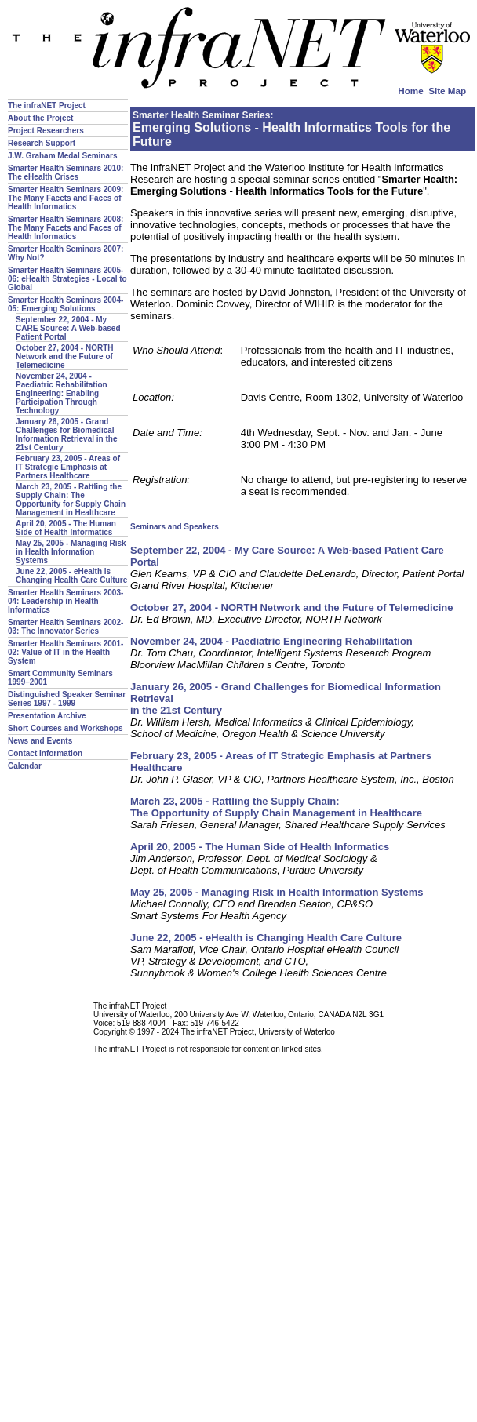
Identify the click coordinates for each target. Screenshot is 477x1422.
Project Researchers (46, 130)
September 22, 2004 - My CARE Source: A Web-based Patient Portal (68, 328)
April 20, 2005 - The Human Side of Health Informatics (66, 527)
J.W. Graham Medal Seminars (63, 155)
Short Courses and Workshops (65, 728)
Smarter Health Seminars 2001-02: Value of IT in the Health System (65, 652)
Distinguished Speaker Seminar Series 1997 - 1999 (67, 698)
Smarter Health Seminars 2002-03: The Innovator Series (65, 626)
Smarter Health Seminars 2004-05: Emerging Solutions (65, 304)
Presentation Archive (47, 715)
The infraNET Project (47, 105)
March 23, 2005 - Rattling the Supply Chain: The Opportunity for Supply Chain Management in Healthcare (71, 499)
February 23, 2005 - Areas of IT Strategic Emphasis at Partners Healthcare (68, 467)
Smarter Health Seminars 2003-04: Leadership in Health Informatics (65, 601)
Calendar (25, 766)
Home (410, 90)
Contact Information (45, 753)
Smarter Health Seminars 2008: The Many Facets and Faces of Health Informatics (65, 228)
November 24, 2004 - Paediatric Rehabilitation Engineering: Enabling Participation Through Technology (61, 393)
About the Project (40, 118)
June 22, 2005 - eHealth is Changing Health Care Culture (71, 575)
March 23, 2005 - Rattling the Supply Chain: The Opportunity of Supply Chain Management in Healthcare (276, 807)
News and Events (40, 740)
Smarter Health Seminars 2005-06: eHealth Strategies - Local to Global (67, 279)
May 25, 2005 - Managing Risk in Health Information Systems (71, 552)
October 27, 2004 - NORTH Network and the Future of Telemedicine (64, 356)
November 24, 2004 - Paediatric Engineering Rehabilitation (271, 641)
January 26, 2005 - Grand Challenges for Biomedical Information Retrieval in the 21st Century (66, 434)
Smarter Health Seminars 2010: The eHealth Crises (65, 172)
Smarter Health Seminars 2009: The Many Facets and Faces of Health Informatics (65, 198)
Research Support (41, 143)
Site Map (447, 90)
